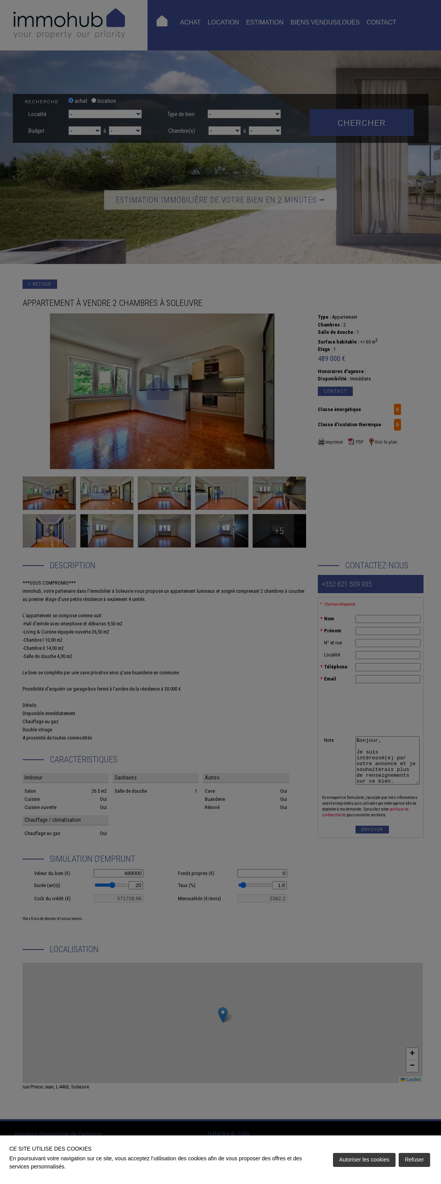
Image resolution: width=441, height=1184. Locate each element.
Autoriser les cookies (364, 1159)
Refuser (414, 1159)
